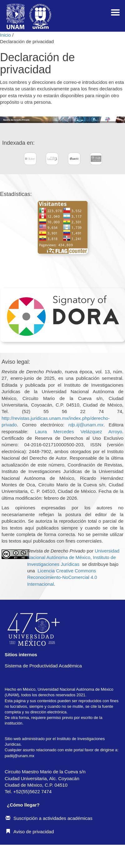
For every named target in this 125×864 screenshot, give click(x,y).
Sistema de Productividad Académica (43, 665)
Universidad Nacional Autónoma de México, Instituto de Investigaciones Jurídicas (73, 557)
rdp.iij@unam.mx (85, 424)
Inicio (6, 35)
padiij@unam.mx (19, 755)
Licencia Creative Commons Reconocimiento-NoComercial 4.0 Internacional (62, 577)
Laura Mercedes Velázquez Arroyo (78, 431)
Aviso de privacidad (30, 831)
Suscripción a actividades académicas (49, 818)
